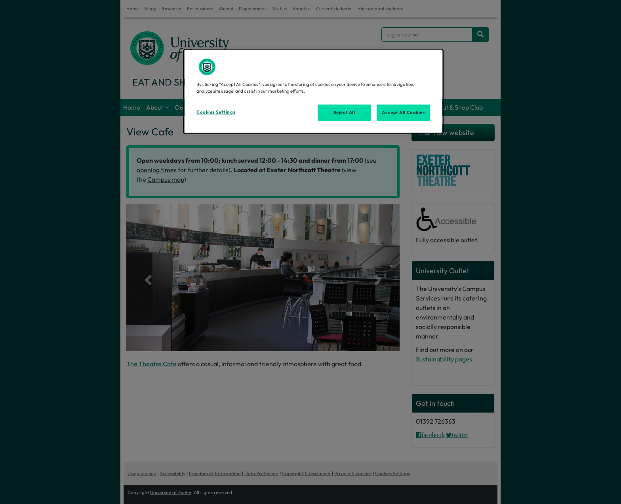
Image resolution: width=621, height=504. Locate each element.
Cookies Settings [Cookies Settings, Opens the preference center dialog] (215, 112)
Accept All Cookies (403, 112)
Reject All (344, 112)
